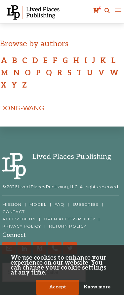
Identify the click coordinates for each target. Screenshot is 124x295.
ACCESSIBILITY (19, 219)
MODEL (38, 204)
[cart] (97, 11)
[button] (107, 11)
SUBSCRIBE (85, 204)
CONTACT (13, 212)
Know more (97, 287)
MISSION (11, 204)
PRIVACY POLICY (21, 226)
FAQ (59, 204)
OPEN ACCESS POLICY (69, 219)
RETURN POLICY (67, 226)
